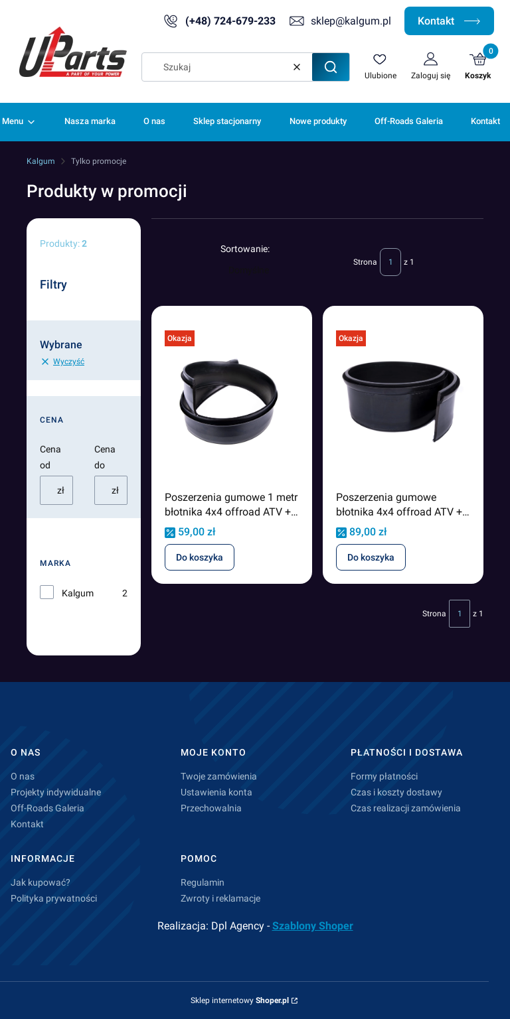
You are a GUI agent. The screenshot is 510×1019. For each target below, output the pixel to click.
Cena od (50, 457)
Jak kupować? (40, 882)
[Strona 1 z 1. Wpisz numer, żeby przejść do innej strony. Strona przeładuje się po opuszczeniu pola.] (390, 262)
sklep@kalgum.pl (351, 21)
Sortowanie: (245, 248)
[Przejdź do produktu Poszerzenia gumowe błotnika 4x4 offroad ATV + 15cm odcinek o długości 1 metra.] (403, 402)
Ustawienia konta (216, 792)
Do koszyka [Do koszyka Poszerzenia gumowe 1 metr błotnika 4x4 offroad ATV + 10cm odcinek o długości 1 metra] (199, 557)
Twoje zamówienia (219, 776)
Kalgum (41, 161)
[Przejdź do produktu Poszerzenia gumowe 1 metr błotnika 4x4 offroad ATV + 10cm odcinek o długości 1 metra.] (232, 402)
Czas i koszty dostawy (396, 792)
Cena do (105, 457)
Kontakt (449, 21)
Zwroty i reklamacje (220, 898)
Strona (365, 262)
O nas (23, 776)
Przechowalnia (211, 808)
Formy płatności (384, 776)
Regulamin (202, 882)
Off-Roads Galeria (47, 808)
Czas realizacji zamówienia (406, 808)
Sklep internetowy (240, 1000)
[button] (330, 67)
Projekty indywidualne (56, 792)
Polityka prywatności (54, 898)
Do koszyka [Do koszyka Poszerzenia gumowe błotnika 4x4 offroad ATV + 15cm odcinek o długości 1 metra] (370, 557)
